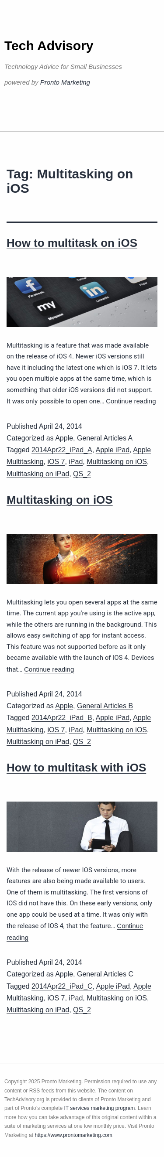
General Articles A (105, 438)
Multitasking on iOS (117, 461)
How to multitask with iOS (76, 767)
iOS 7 (56, 461)
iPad (76, 461)
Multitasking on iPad (38, 474)
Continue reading (131, 401)
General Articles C (105, 974)
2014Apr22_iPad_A (61, 450)
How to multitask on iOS (72, 242)
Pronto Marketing (65, 82)
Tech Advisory (48, 45)
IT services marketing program (99, 1108)
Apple (64, 438)
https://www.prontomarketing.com (73, 1135)
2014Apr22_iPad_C (62, 986)
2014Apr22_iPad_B (61, 717)
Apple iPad (112, 450)
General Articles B (105, 706)
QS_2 (82, 474)
